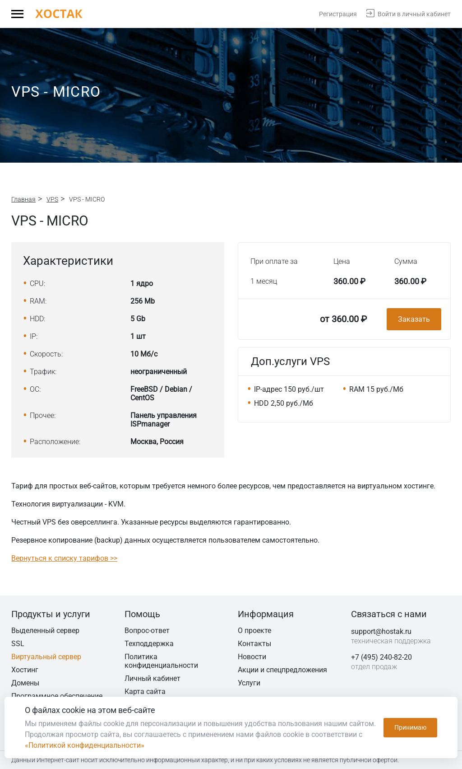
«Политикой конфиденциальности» (84, 745)
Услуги (249, 683)
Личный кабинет (152, 678)
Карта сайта (145, 691)
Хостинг (24, 670)
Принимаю (410, 727)
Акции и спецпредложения (282, 670)
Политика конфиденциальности (161, 661)
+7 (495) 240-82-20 (381, 657)
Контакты (254, 643)
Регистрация (338, 14)
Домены (25, 683)
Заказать (414, 319)
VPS (52, 199)
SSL (17, 643)
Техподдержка (149, 643)
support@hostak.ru (381, 631)
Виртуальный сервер (46, 656)
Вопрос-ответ (147, 630)
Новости (252, 656)
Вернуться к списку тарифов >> (64, 558)
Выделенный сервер (45, 630)
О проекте (254, 630)
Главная (23, 199)
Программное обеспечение (56, 696)
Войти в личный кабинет (414, 14)
